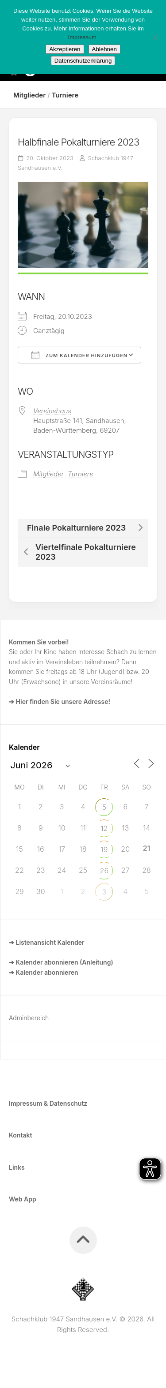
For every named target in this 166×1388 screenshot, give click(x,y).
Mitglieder (29, 95)
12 (104, 828)
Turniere (64, 95)
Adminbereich (29, 1017)
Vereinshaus (52, 411)
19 (104, 849)
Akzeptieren (64, 49)
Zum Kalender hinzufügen (79, 355)
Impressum (82, 37)
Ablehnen (104, 49)
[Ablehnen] (155, 37)
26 (104, 870)
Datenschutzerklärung (83, 60)
